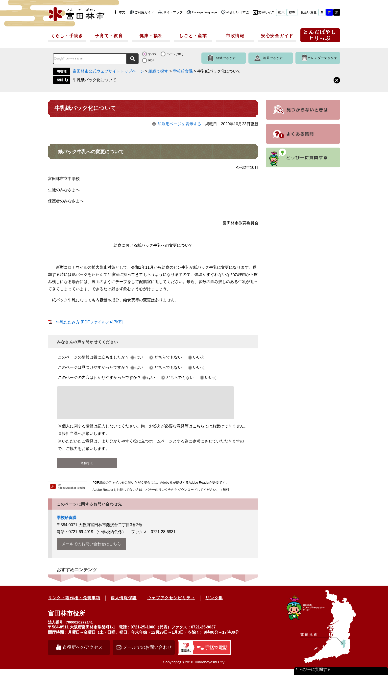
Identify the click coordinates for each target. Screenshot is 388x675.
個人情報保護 (124, 604)
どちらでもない (168, 357)
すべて (152, 54)
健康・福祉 (151, 35)
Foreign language (204, 12)
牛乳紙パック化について (94, 80)
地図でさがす (273, 58)
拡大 (281, 12)
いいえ (199, 357)
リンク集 (214, 604)
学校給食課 (183, 71)
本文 (122, 12)
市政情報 (235, 35)
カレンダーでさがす (322, 58)
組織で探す (158, 71)
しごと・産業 (193, 35)
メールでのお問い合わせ (147, 653)
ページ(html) (175, 54)
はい (139, 357)
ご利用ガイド (144, 12)
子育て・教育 (109, 35)
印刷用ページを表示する (179, 124)
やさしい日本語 (237, 12)
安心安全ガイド (277, 35)
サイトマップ (173, 12)
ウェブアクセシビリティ (171, 604)
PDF (151, 60)
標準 (292, 12)
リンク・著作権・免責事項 (74, 604)
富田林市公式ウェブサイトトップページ (108, 71)
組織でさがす (226, 58)
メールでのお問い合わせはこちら (91, 550)
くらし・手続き (67, 35)
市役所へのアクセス (83, 653)
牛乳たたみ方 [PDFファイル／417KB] (89, 322)
